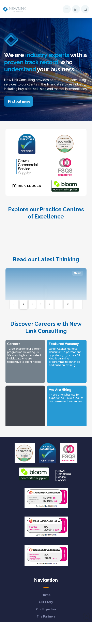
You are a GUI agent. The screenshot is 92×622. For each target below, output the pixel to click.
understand (20, 69)
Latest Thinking (46, 543)
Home (46, 507)
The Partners (46, 529)
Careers (46, 536)
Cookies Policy (46, 600)
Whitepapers (46, 550)
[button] (67, 9)
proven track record (31, 62)
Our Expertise (46, 521)
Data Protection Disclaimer (46, 578)
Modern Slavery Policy (46, 607)
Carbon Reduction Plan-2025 (46, 614)
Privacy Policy (46, 585)
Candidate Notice (46, 592)
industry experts (47, 55)
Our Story (46, 514)
